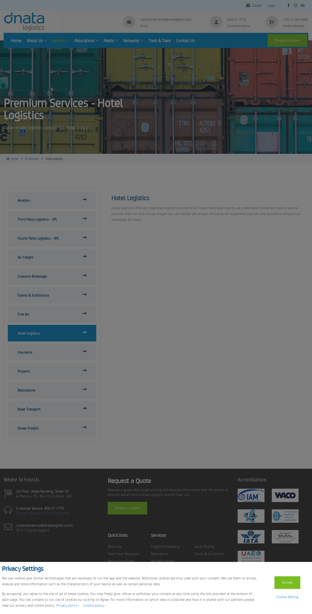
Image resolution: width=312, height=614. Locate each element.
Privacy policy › (68, 605)
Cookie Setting (287, 596)
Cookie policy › (95, 605)
